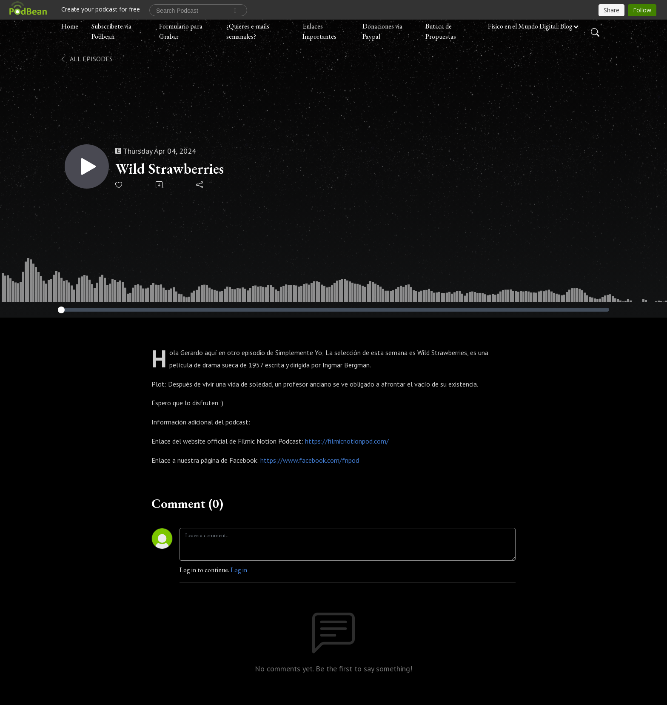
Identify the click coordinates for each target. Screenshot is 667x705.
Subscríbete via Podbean (111, 31)
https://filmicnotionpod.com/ (347, 441)
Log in (239, 569)
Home (69, 26)
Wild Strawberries (169, 169)
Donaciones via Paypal (382, 31)
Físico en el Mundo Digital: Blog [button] (530, 26)
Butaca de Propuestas (440, 31)
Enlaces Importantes (319, 31)
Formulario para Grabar (180, 31)
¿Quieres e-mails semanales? (247, 31)
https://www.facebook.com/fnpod (309, 460)
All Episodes (86, 58)
